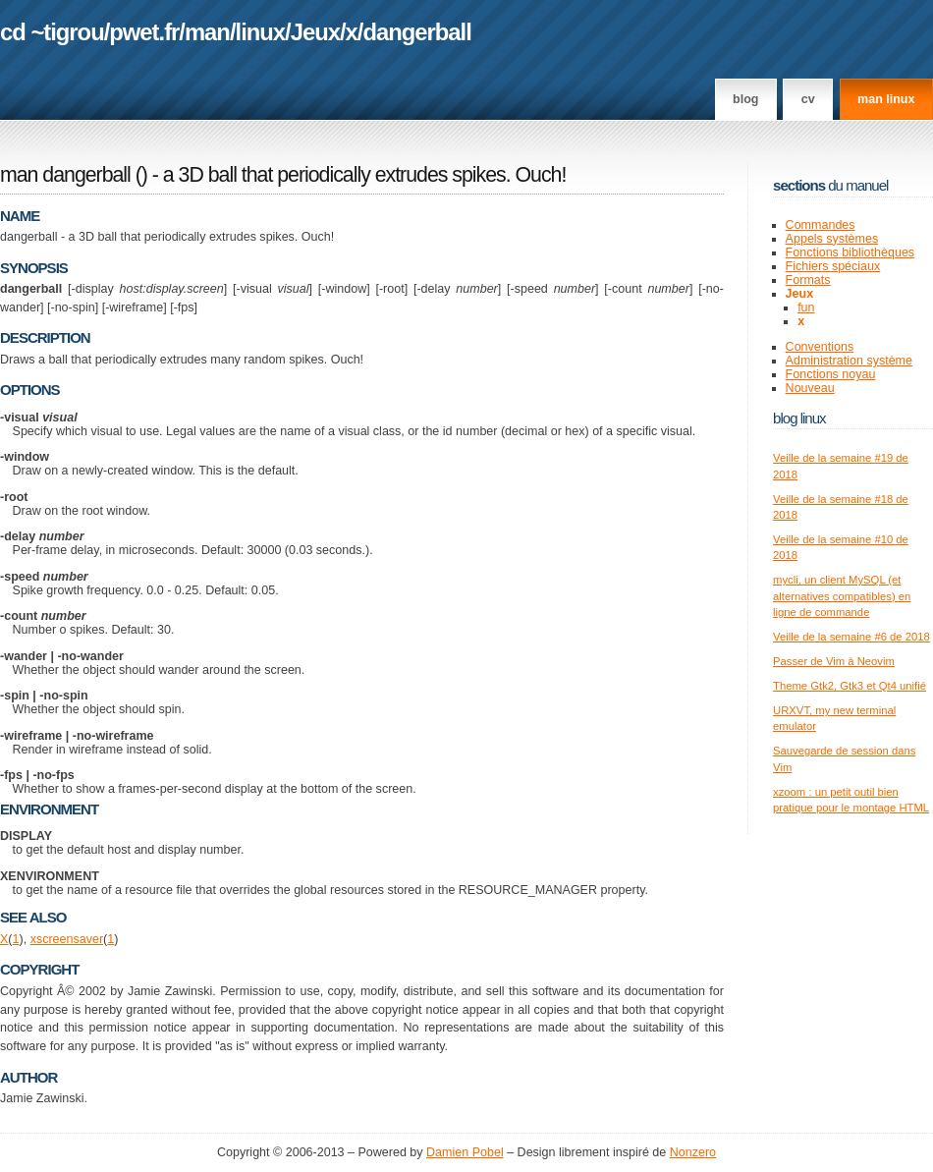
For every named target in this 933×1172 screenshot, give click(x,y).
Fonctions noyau (831, 374)
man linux (885, 99)
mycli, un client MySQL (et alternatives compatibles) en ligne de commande (841, 596)
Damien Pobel (465, 1152)
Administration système (849, 360)
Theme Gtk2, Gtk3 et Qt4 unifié (849, 686)
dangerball (416, 32)
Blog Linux (799, 418)
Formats (808, 280)
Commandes (820, 225)
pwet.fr (144, 32)
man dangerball (65, 175)
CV (808, 99)
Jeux (315, 32)
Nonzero (693, 1152)
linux (261, 32)
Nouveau (810, 388)
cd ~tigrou (52, 32)
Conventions (820, 347)
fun (805, 307)
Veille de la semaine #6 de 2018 (851, 636)
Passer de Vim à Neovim (834, 661)
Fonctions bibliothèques (850, 252)
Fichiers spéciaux (833, 266)
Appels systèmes (832, 239)
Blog (745, 99)
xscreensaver (66, 939)
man (207, 32)
